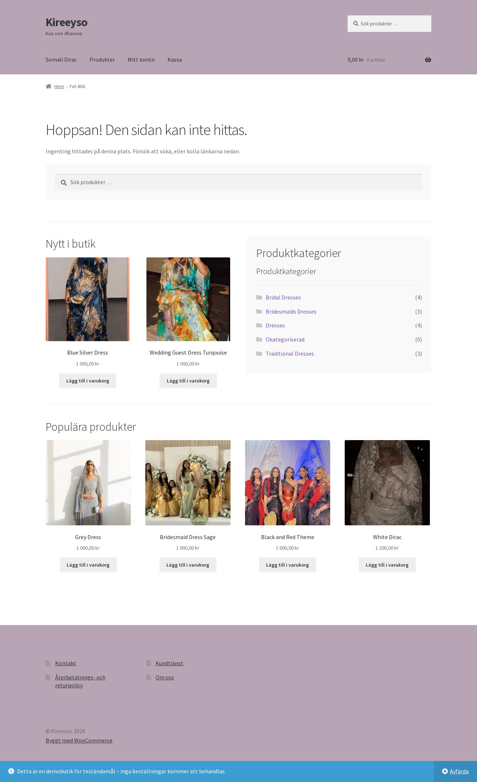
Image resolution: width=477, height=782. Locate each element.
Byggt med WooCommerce (79, 740)
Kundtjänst (169, 663)
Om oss (164, 677)
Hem (59, 86)
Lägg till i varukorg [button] (87, 380)
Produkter (102, 59)
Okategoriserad (285, 339)
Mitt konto (141, 59)
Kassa (174, 59)
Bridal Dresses (283, 297)
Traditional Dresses (290, 353)
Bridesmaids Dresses (291, 311)
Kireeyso (66, 22)
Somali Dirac (61, 59)
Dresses (275, 325)
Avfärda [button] (459, 771)
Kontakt (65, 663)
